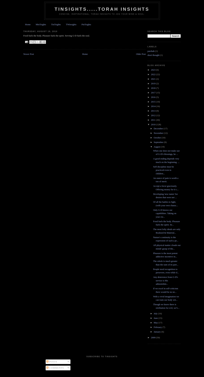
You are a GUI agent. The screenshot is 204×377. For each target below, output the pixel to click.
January (157, 331)
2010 (153, 124)
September (159, 142)
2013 (153, 110)
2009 (153, 337)
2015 (153, 101)
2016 (153, 97)
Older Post (141, 54)
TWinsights (71, 24)
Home (28, 24)
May (156, 322)
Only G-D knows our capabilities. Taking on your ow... (164, 213)
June (156, 318)
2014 (153, 106)
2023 (153, 69)
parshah (151, 51)
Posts (51, 361)
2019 (153, 83)
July (156, 313)
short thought (154, 55)
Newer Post (28, 54)
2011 (153, 120)
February (158, 327)
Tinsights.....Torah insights (102, 9)
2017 (153, 92)
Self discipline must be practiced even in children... (163, 170)
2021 (153, 79)
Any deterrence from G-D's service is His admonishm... (165, 280)
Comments (55, 367)
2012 (153, 115)
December (159, 128)
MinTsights (41, 24)
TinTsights (56, 24)
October (158, 137)
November (159, 133)
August (157, 146)
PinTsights (86, 24)
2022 (153, 74)
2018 (153, 88)
